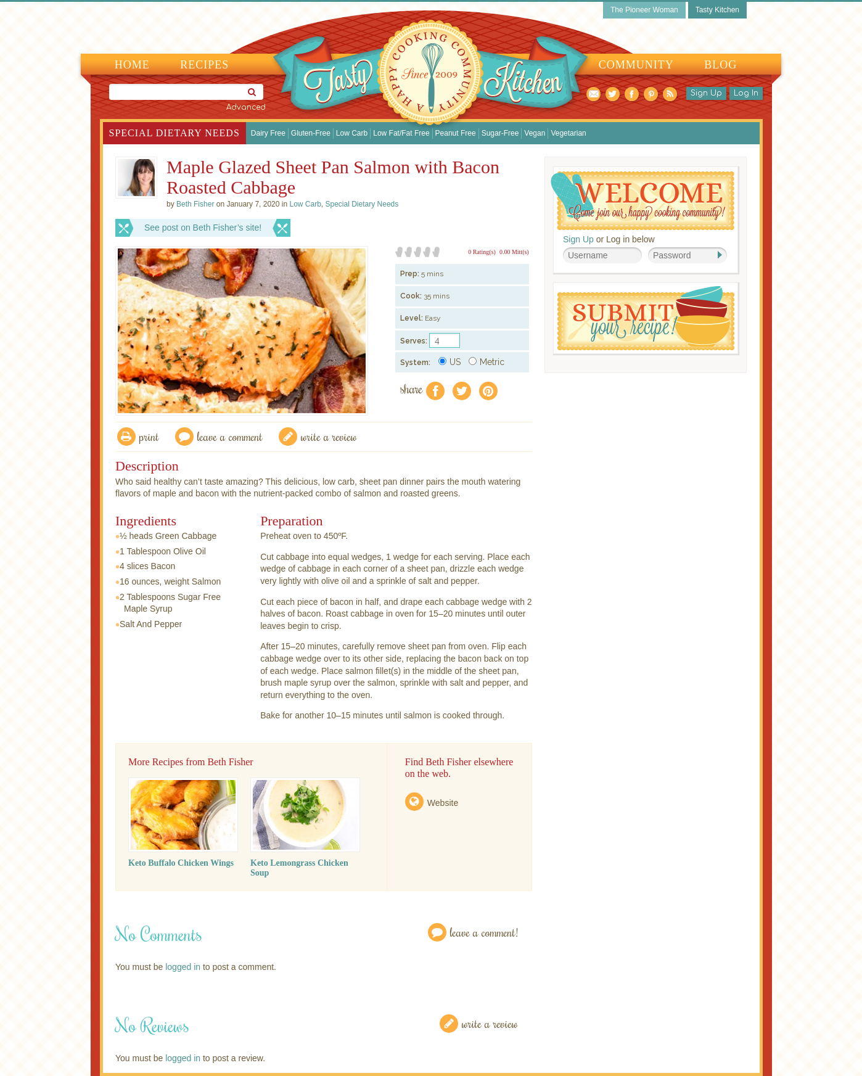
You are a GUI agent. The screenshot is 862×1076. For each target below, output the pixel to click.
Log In (746, 93)
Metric (486, 362)
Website (442, 803)
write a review (329, 436)
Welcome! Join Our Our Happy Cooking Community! (642, 200)
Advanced (246, 107)
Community (636, 65)
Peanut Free (455, 133)
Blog (720, 65)
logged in (182, 967)
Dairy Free (268, 133)
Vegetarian (568, 133)
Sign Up (706, 93)
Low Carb (351, 133)
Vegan (534, 133)
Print (149, 436)
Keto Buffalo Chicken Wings (181, 863)
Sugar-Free (500, 133)
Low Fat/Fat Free (401, 133)
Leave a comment (230, 436)
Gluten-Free (310, 133)
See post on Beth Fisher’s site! (202, 227)
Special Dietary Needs (174, 133)
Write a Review (490, 1023)
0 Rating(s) (482, 251)
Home (132, 65)
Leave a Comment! (484, 932)
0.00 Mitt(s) (514, 251)
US (449, 362)
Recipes (204, 65)
